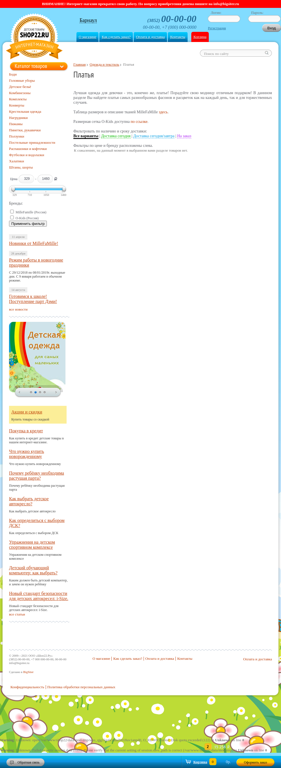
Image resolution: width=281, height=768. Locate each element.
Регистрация (217, 28)
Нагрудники (18, 118)
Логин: (216, 12)
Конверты (16, 105)
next (56, 392)
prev (19, 392)
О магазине (87, 37)
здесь (163, 112)
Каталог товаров (31, 66)
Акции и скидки (26, 412)
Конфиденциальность (27, 687)
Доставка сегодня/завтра (154, 136)
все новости (18, 309)
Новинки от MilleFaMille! (33, 243)
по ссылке (139, 121)
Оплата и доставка (150, 37)
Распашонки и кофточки (28, 149)
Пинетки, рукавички (25, 130)
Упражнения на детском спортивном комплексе (32, 545)
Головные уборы (22, 80)
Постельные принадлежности (32, 142)
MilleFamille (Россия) (31, 212)
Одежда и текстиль (104, 64)
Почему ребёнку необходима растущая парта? (36, 476)
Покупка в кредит (26, 430)
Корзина (200, 37)
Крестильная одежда (25, 111)
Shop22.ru (34, 37)
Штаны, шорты (21, 167)
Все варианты (85, 136)
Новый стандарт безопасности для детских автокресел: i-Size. (38, 596)
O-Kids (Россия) (27, 218)
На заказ (184, 136)
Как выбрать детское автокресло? (29, 501)
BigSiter (28, 672)
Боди (13, 74)
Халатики (16, 161)
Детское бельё (20, 87)
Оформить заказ (255, 762)
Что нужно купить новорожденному (26, 454)
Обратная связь (28, 762)
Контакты (177, 37)
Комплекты (18, 99)
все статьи (17, 614)
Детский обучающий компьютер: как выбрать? (33, 570)
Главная (79, 64)
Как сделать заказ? (116, 37)
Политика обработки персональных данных (81, 687)
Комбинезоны (19, 93)
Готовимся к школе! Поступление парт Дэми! (33, 299)
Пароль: (257, 12)
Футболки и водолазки (26, 155)
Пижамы (16, 124)
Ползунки (16, 136)
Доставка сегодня (116, 136)
